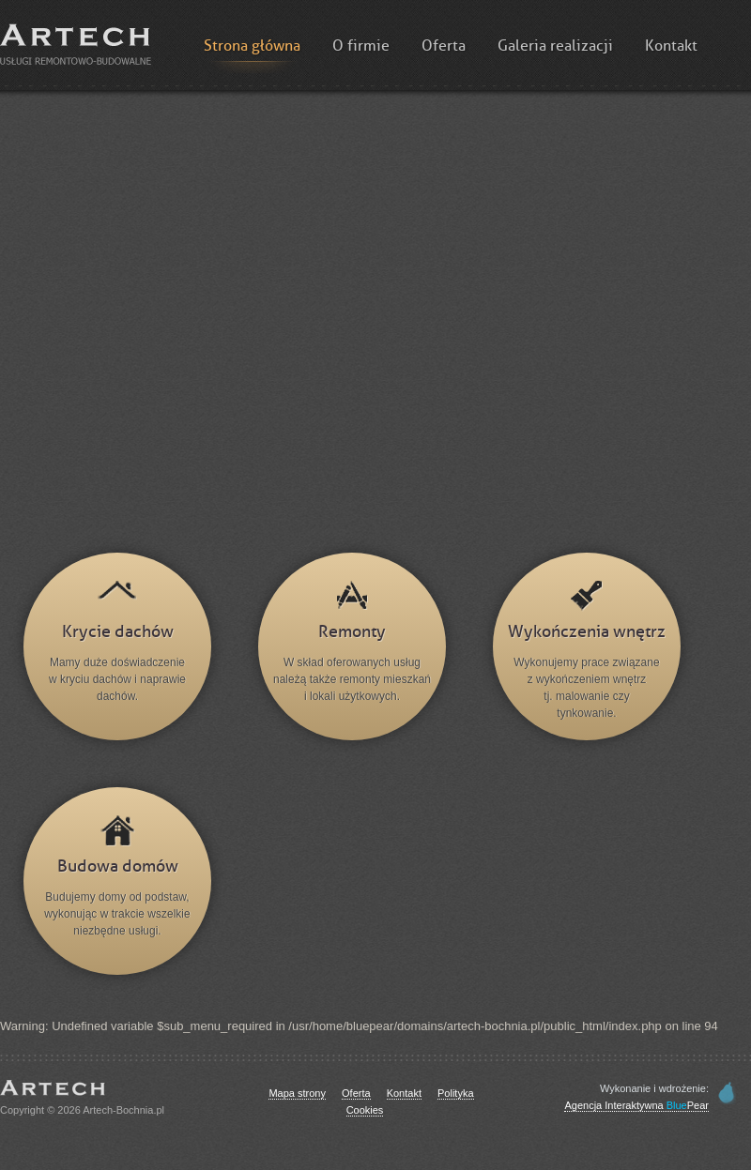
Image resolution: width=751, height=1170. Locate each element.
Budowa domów (117, 866)
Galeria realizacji (555, 46)
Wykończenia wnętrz (587, 632)
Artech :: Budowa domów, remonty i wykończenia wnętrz (75, 44)
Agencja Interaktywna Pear (636, 1105)
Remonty (352, 632)
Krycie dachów (118, 632)
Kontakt (671, 46)
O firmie (361, 46)
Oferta (443, 46)
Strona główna (252, 46)
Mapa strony (297, 1093)
